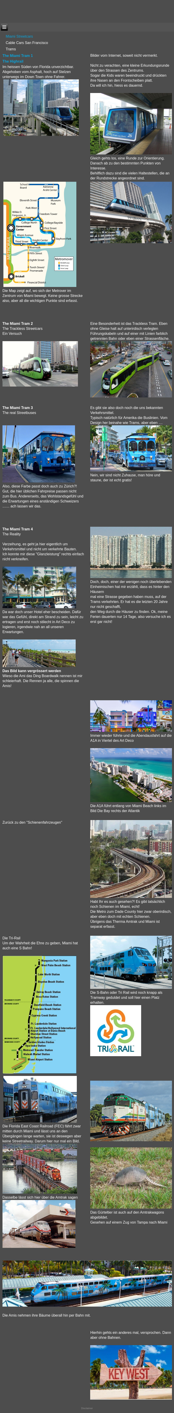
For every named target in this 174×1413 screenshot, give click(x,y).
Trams (11, 49)
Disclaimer (87, 1408)
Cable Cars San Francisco (27, 43)
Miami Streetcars (19, 36)
